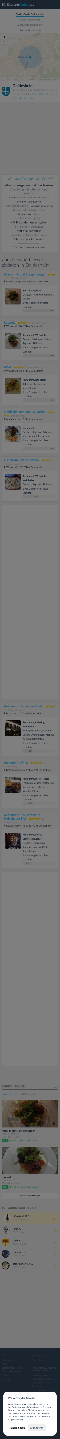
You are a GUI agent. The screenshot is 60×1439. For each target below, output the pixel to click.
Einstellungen (17, 1427)
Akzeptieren (36, 1427)
